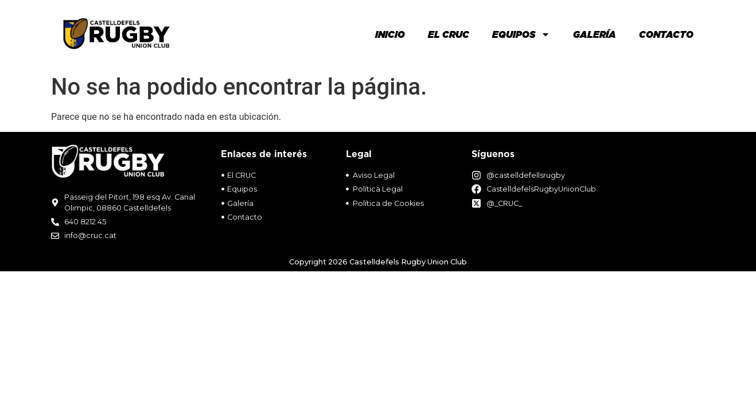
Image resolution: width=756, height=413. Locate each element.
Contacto (666, 34)
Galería (594, 34)
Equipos (521, 34)
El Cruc (448, 34)
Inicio (390, 34)
